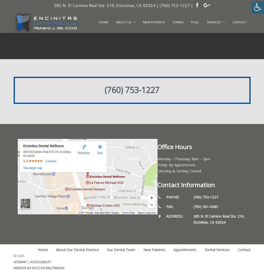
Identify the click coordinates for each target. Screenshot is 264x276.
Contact (244, 249)
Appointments (184, 249)
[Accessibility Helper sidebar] (258, 7)
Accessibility (40, 262)
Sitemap (20, 262)
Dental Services (217, 249)
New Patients (154, 249)
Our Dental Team (121, 249)
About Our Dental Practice (77, 249)
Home (43, 249)
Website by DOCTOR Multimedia (39, 268)
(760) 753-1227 (175, 5)
